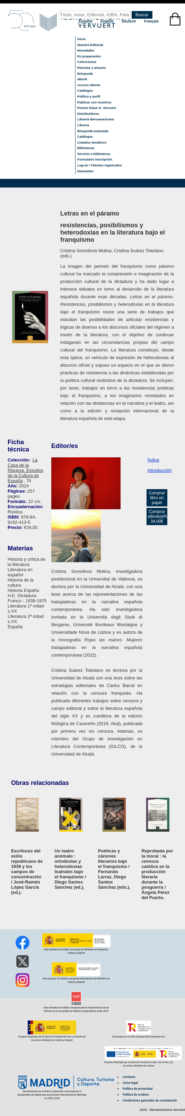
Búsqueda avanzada (92, 131)
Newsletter (85, 171)
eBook (82, 79)
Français (151, 21)
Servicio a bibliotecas (93, 154)
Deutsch (129, 21)
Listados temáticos (92, 142)
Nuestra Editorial (90, 45)
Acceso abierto (88, 85)
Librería (83, 125)
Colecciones (86, 62)
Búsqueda (85, 73)
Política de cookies (136, 1094)
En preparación (89, 56)
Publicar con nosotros (94, 102)
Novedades (86, 50)
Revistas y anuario (91, 68)
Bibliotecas (86, 148)
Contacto (129, 1077)
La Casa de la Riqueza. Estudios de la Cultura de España (25, 470)
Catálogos (85, 90)
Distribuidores (88, 114)
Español (86, 21)
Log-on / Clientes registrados (99, 165)
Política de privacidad (137, 1088)
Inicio (81, 39)
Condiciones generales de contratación (150, 1100)
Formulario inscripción (94, 159)
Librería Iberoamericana (95, 119)
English (108, 21)
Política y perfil (88, 96)
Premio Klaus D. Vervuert (96, 108)
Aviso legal (130, 1083)
